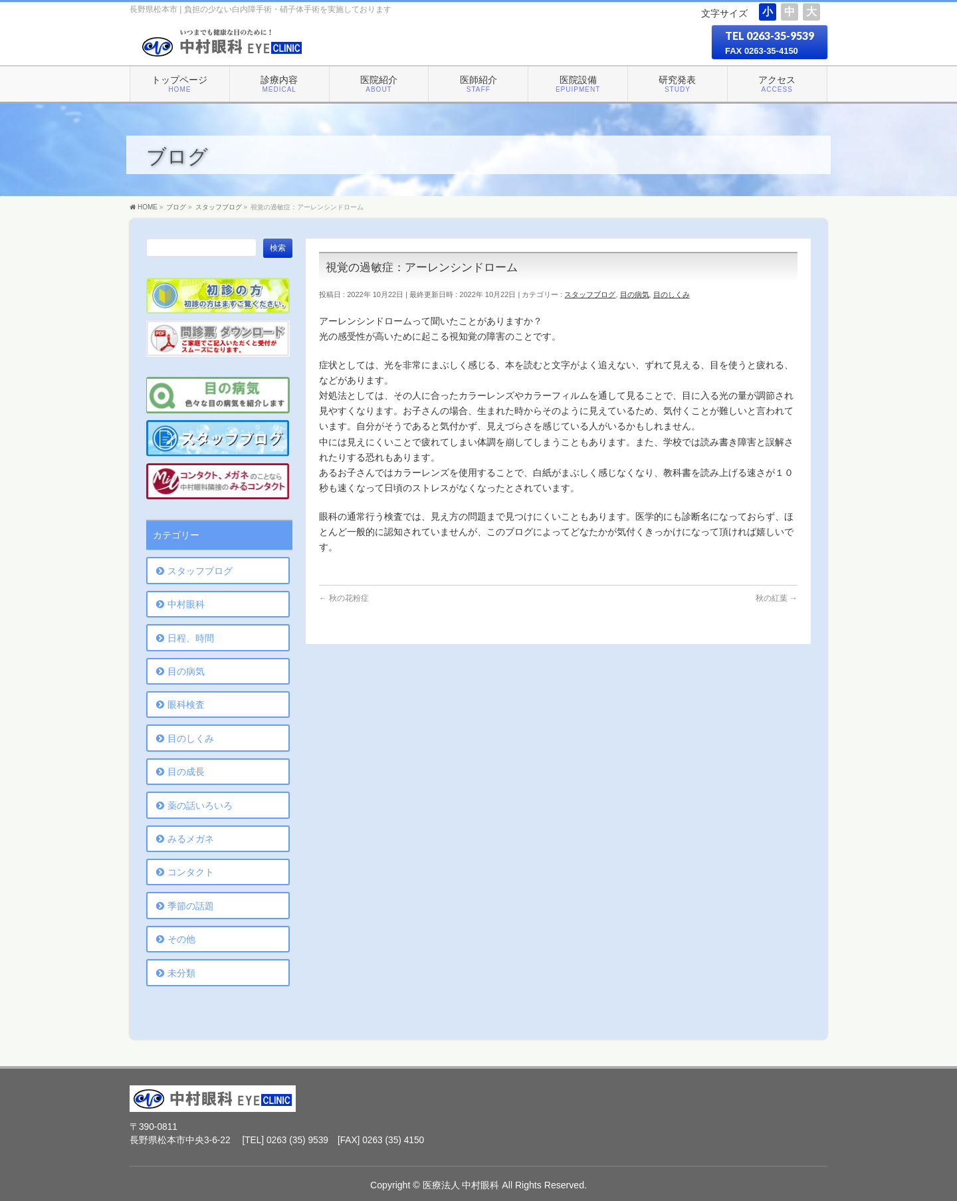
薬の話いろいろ (200, 805)
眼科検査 (186, 704)
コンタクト (190, 872)
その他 (181, 939)
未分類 (181, 973)
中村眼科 (186, 604)
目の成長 (186, 771)
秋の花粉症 (344, 598)
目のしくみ (671, 294)
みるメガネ (190, 838)
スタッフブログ (589, 294)
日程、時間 (190, 638)
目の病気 (634, 294)
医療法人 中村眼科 (461, 1185)
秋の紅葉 (777, 598)
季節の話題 (190, 906)
